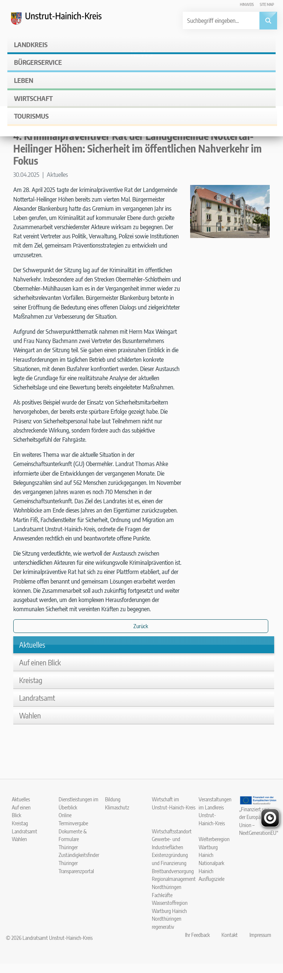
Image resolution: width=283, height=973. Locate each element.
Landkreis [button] (31, 44)
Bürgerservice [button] (38, 62)
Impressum (260, 934)
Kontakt (229, 934)
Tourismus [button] (31, 116)
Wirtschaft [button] (33, 98)
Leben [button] (23, 80)
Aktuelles (32, 644)
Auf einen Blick (40, 662)
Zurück (140, 625)
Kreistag (30, 680)
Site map (267, 4)
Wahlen (30, 715)
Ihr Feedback (197, 934)
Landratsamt (37, 697)
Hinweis (247, 4)
